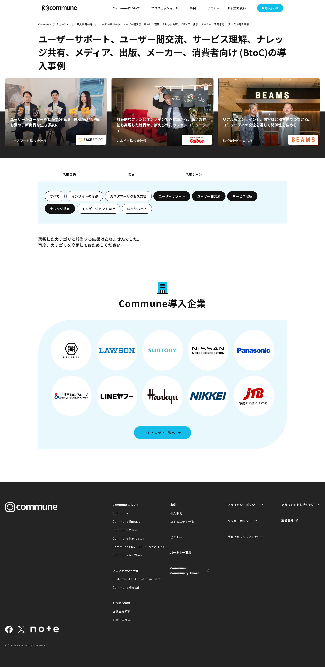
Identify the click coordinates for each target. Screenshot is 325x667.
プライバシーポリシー (243, 505)
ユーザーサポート (172, 196)
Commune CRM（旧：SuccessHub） (132, 547)
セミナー (213, 8)
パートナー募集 (181, 552)
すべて (54, 196)
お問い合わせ (270, 8)
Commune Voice (125, 530)
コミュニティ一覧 (182, 521)
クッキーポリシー (240, 521)
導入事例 (176, 513)
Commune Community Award (185, 570)
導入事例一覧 (84, 24)
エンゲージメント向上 (98, 208)
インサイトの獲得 (85, 196)
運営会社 (287, 520)
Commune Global (126, 587)
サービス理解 (242, 196)
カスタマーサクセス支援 (128, 196)
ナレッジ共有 (60, 208)
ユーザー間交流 (208, 196)
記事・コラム (122, 620)
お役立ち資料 (122, 611)
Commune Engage (127, 521)
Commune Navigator (128, 538)
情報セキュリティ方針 (243, 537)
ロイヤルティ (137, 208)
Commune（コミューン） (53, 24)
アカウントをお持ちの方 (298, 505)
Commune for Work (127, 555)
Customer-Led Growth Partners (132, 579)
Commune (120, 513)
